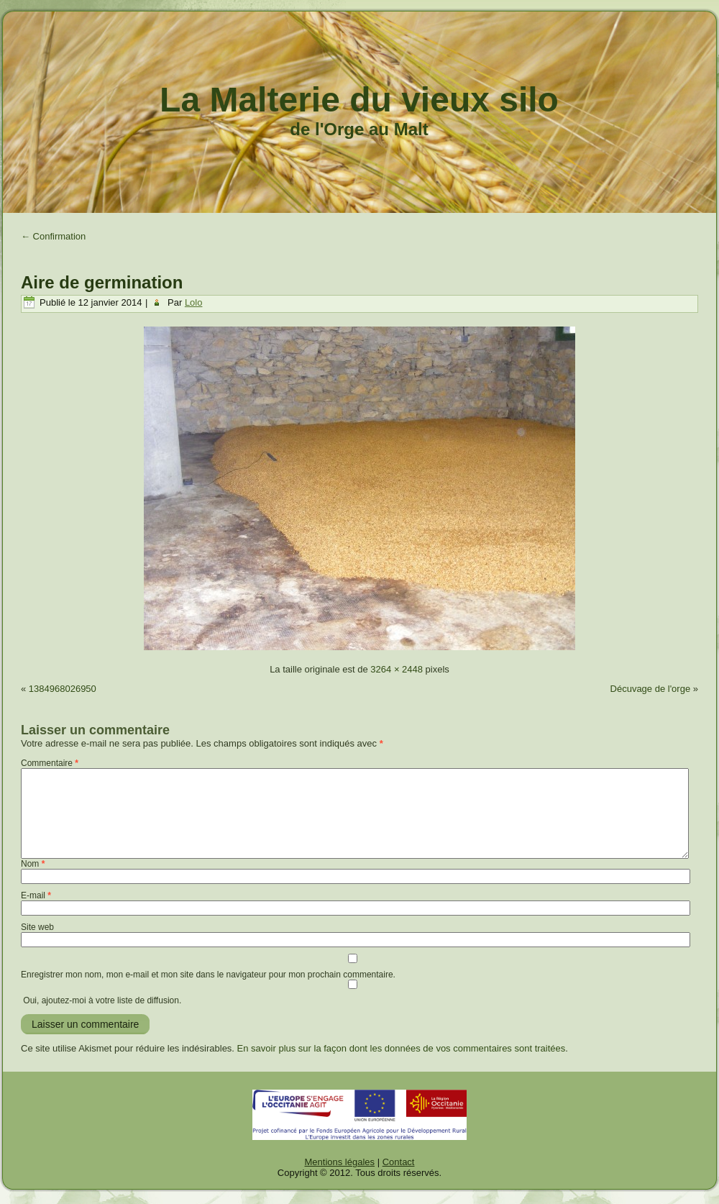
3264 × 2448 (396, 669)
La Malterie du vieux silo (359, 100)
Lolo (194, 302)
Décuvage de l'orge (650, 688)
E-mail (36, 895)
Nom (33, 864)
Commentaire (49, 763)
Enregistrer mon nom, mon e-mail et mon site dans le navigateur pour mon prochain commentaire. (208, 975)
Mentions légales (340, 1162)
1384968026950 (62, 688)
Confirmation (53, 236)
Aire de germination (102, 282)
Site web (37, 927)
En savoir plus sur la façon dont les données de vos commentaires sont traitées (401, 1048)
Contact (399, 1162)
